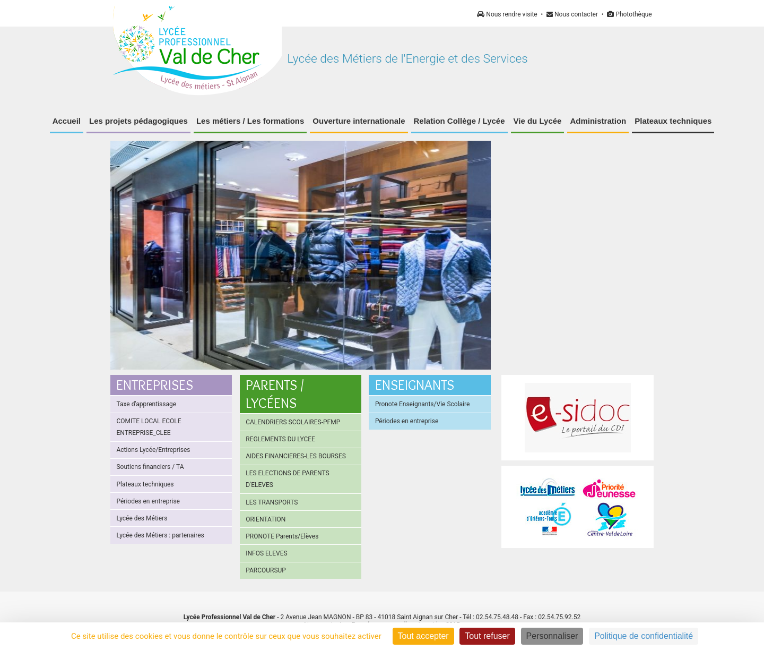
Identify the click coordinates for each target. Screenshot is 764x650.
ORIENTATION (265, 519)
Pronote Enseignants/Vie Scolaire (422, 404)
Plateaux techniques (673, 120)
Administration (598, 120)
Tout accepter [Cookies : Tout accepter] (423, 635)
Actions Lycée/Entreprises (153, 450)
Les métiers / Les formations (250, 120)
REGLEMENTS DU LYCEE (280, 439)
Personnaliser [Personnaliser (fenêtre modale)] (552, 635)
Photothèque (629, 14)
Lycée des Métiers (141, 518)
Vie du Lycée (538, 120)
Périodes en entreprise (147, 501)
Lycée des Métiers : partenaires (160, 535)
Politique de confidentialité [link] (643, 635)
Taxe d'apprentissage (146, 404)
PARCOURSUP (266, 570)
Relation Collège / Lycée (459, 120)
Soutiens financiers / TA (150, 467)
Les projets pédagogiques (138, 120)
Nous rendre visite (507, 14)
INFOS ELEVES (267, 553)
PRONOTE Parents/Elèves (282, 536)
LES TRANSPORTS (272, 502)
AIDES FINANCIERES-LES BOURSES (296, 456)
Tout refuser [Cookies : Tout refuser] (487, 635)
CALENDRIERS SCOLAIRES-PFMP (293, 422)
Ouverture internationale (358, 120)
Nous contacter (572, 14)
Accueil (67, 120)
